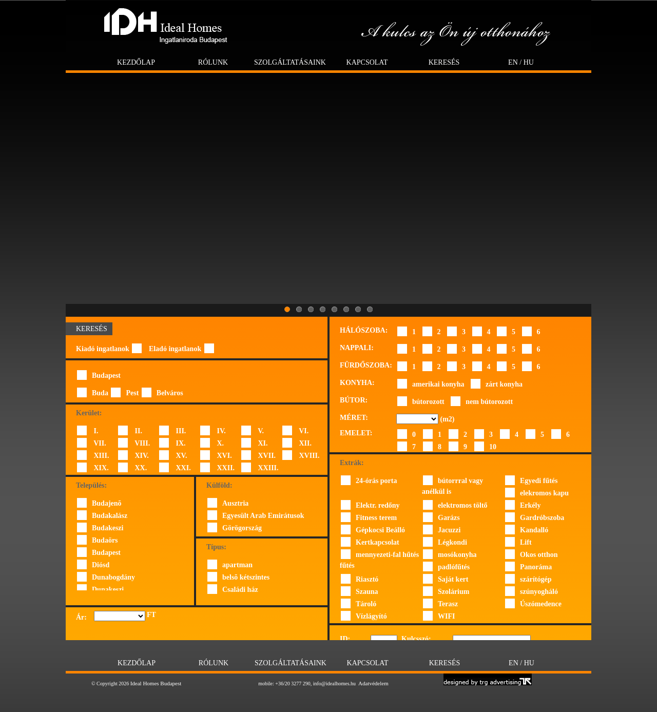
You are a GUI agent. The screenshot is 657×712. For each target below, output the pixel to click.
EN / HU (521, 62)
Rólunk (213, 62)
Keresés (444, 62)
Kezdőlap (136, 62)
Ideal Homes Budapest (156, 683)
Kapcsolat (367, 62)
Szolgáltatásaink (290, 62)
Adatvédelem (373, 683)
